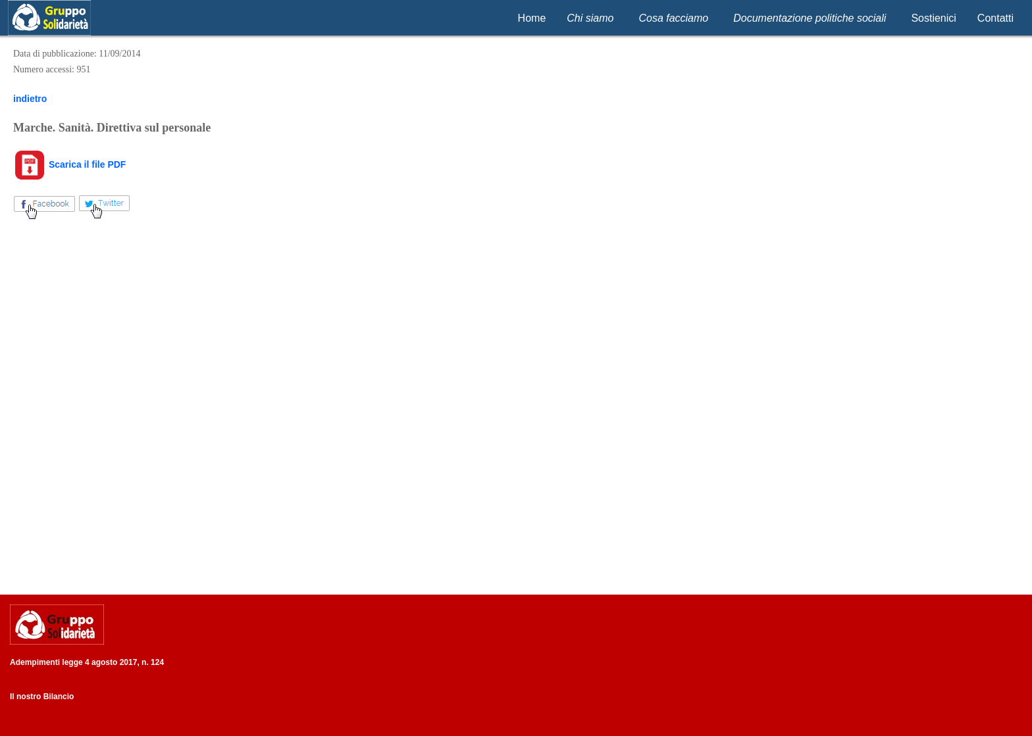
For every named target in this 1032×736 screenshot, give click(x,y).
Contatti (995, 18)
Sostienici (933, 18)
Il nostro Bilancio (42, 696)
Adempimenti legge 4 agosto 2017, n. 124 (87, 662)
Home (532, 18)
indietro (30, 98)
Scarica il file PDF (69, 164)
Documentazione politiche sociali (809, 18)
